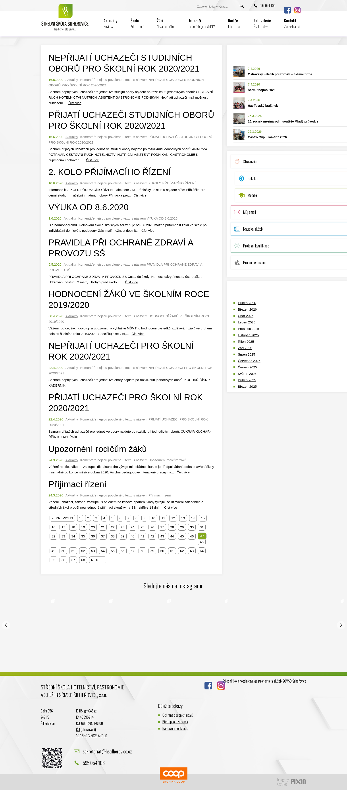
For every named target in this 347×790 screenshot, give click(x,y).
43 (162, 536)
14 (193, 518)
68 (83, 560)
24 (133, 527)
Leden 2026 (246, 322)
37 (103, 536)
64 (202, 551)
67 (73, 560)
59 (152, 551)
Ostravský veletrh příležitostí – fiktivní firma (280, 74)
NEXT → (97, 560)
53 (93, 551)
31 (202, 527)
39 (123, 536)
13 (183, 518)
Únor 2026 (245, 316)
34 (73, 536)
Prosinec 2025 (248, 329)
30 (192, 527)
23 (123, 527)
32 (53, 536)
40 (133, 536)
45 (182, 536)
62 (182, 551)
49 (53, 551)
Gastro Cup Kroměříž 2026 (267, 137)
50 (63, 551)
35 (83, 536)
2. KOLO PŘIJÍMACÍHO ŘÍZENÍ (109, 172)
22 (113, 527)
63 (192, 551)
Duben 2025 (247, 380)
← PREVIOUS (62, 518)
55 (113, 551)
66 (63, 560)
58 (142, 551)
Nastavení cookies (174, 728)
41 (142, 536)
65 (53, 560)
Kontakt (292, 23)
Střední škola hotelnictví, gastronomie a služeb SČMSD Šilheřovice (264, 681)
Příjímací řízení (77, 484)
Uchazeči (201, 23)
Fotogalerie (262, 23)
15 (203, 518)
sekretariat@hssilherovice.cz (107, 751)
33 (63, 536)
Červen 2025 (247, 367)
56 (123, 551)
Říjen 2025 (246, 341)
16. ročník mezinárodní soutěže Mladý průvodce (283, 121)
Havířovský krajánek (263, 105)
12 (173, 518)
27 (162, 527)
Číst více (74, 103)
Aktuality (110, 23)
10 (153, 518)
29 (182, 527)
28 (172, 527)
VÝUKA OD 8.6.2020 (88, 207)
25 (142, 527)
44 (172, 536)
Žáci (165, 23)
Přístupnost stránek (175, 721)
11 (163, 518)
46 (192, 536)
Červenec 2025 (249, 361)
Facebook (287, 10)
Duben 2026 (247, 303)
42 (152, 536)
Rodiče (234, 23)
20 (93, 527)
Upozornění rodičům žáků (97, 449)
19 (83, 527)
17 (63, 527)
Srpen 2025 (246, 354)
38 (113, 536)
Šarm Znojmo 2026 (262, 90)
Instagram (297, 10)
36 (93, 536)
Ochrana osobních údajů (177, 715)
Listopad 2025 (248, 335)
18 (73, 527)
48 (202, 542)
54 (103, 551)
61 (172, 551)
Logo (65, 20)
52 (83, 551)
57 (133, 551)
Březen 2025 (247, 386)
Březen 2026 (247, 309)
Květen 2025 (247, 374)
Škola (137, 23)
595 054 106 (267, 5)
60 (162, 551)
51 (73, 551)
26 (152, 527)
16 (53, 527)
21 (103, 527)
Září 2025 (245, 348)
